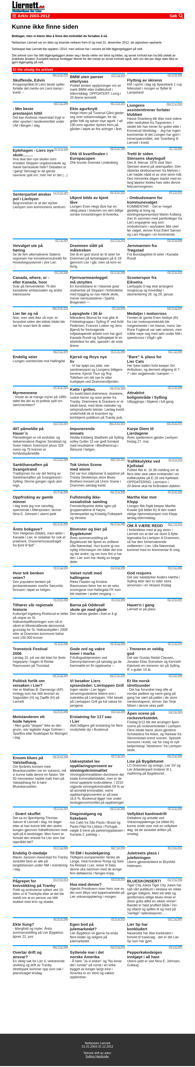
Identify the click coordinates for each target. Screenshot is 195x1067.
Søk (176, 15)
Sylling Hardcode (97, 1056)
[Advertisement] (97, 1006)
